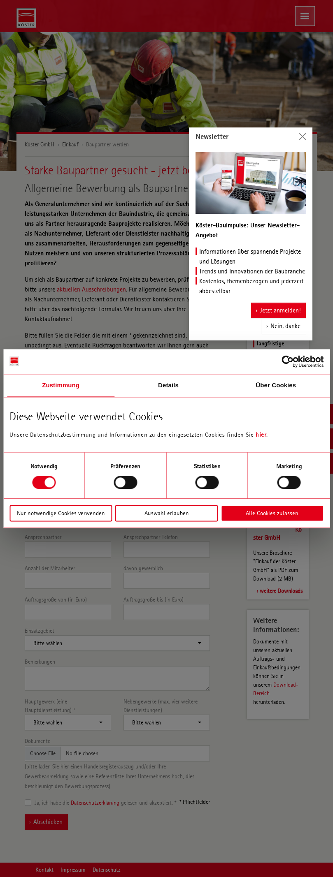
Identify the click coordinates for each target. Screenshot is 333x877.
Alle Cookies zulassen (272, 513)
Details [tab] (168, 385)
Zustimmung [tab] (60, 385)
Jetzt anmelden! (280, 310)
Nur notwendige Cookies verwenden (61, 513)
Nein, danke (285, 326)
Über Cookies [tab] (276, 385)
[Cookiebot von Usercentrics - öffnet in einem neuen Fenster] (287, 361)
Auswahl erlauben (166, 513)
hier (261, 434)
